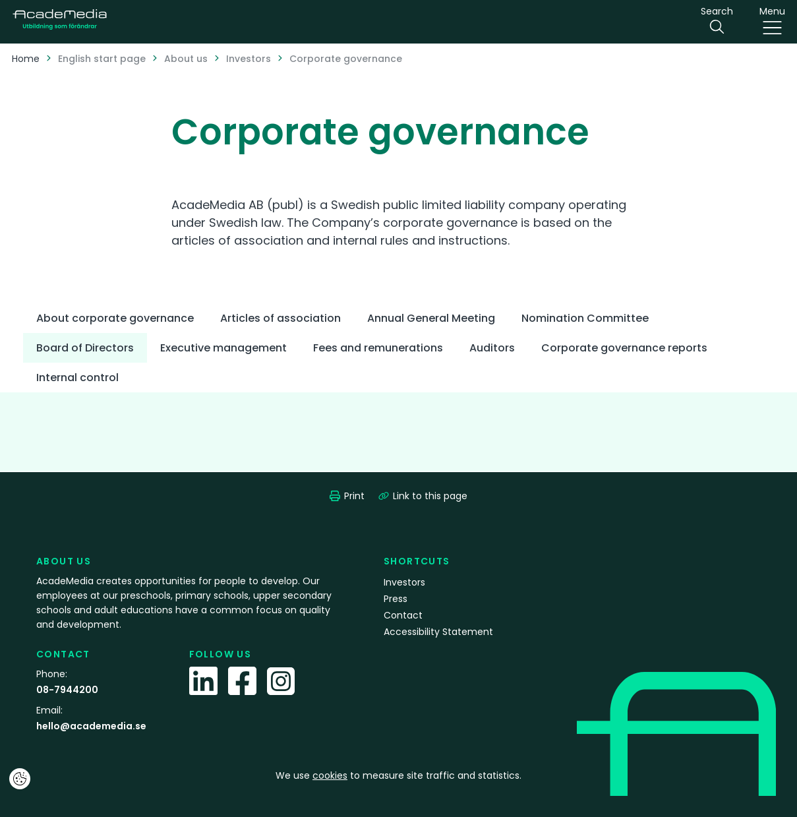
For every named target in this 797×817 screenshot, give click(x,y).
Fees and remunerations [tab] (378, 347)
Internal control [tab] (77, 377)
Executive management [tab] (223, 347)
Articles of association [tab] (280, 318)
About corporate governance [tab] (115, 318)
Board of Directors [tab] (85, 347)
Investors (248, 58)
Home (26, 58)
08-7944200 (67, 689)
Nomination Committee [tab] (585, 318)
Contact (403, 615)
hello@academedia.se (91, 726)
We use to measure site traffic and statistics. (398, 775)
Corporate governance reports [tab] (624, 347)
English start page (102, 58)
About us (186, 58)
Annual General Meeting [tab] (431, 318)
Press (395, 598)
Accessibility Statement (438, 631)
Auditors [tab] (492, 347)
